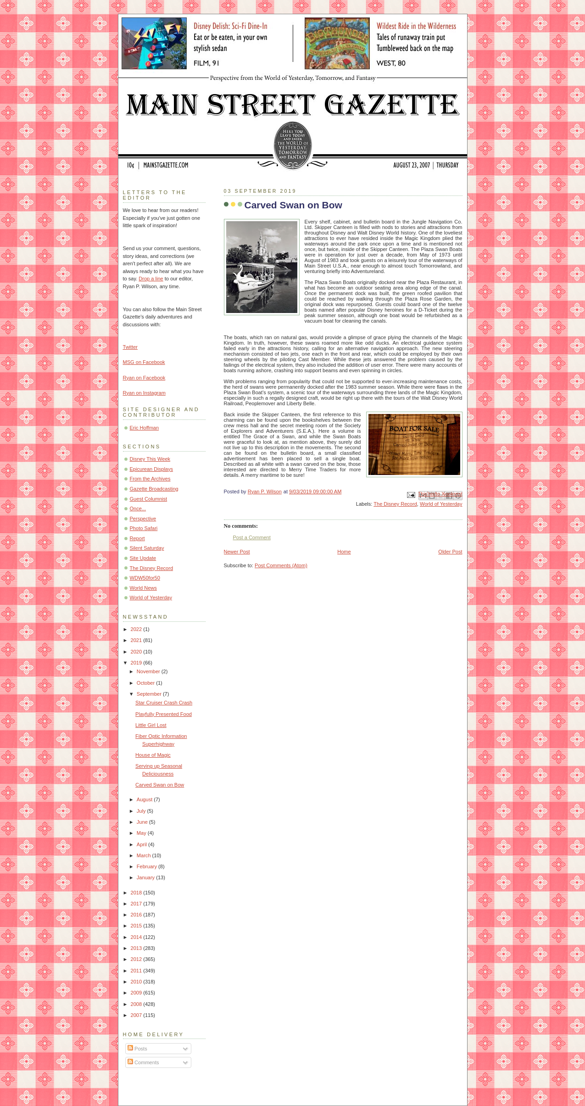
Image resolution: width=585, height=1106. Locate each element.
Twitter (130, 347)
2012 (137, 959)
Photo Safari (144, 528)
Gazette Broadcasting (154, 489)
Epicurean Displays (151, 469)
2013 (137, 948)
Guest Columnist (148, 499)
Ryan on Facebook (144, 377)
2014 (137, 937)
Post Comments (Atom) (281, 565)
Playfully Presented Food (163, 714)
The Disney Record (395, 504)
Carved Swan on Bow (159, 785)
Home (344, 551)
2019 (137, 662)
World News (143, 588)
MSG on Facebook (144, 362)
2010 (137, 981)
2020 (137, 651)
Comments (143, 1062)
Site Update (143, 558)
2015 (137, 925)
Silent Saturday (147, 548)
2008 (137, 1004)
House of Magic (153, 755)
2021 (137, 640)
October (146, 683)
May (142, 833)
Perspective (143, 518)
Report (137, 538)
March (144, 855)
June (143, 822)
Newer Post (237, 551)
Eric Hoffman (144, 427)
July (142, 811)
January (146, 877)
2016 (137, 914)
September (150, 694)
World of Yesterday (441, 504)
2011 (137, 970)
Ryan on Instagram (144, 393)
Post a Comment (252, 537)
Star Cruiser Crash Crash (163, 702)
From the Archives (150, 478)
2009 (137, 992)
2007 (137, 1015)
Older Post (450, 551)
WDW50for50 (145, 578)
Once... (138, 508)
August (145, 799)
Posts (137, 1048)
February (147, 866)
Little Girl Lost (151, 725)
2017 (137, 903)
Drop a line (151, 278)
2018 (137, 892)
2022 (137, 629)
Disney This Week (150, 459)
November (149, 671)
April (142, 844)
